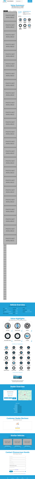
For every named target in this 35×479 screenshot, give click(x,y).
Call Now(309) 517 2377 (30, 1)
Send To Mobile (14, 398)
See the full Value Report (7, 447)
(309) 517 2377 (21, 8)
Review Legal (24, 473)
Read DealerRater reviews (17, 430)
